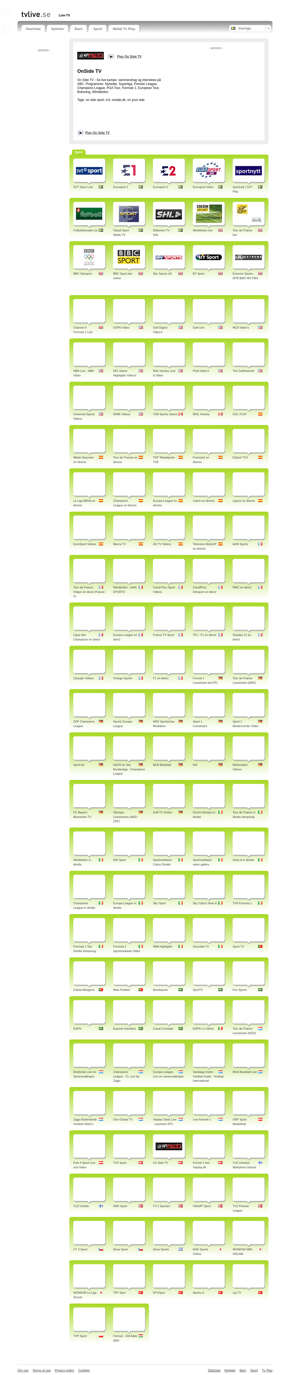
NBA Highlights (162, 946)
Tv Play (267, 1370)
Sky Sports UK (162, 273)
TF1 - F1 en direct (204, 634)
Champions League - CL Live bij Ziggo (126, 1076)
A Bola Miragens (84, 989)
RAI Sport (119, 860)
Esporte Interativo (124, 1028)
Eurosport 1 (120, 187)
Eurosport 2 (160, 187)
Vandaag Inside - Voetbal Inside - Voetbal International (208, 1076)
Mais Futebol (121, 989)
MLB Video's (241, 327)
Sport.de (78, 764)
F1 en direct (160, 678)
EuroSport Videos (84, 544)
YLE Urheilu (81, 1206)
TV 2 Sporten (161, 1206)
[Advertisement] (84, 5)
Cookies (83, 1370)
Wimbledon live (203, 230)
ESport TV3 (240, 457)
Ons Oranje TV (123, 1119)
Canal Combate (163, 1028)
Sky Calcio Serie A (205, 903)
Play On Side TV (97, 133)
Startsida (33, 29)
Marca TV (119, 544)
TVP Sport (80, 1336)
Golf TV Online (162, 812)
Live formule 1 (202, 1119)
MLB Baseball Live (245, 1071)
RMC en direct (242, 587)
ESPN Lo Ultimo (203, 1028)
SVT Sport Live (83, 187)
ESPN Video (121, 327)
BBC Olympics (82, 273)
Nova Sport (120, 1249)
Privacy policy (64, 1370)
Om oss (23, 1370)
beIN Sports (240, 544)
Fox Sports (240, 989)
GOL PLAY (240, 414)
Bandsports (160, 989)
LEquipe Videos (83, 678)
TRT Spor (119, 1292)
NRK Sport (120, 1206)
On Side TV (160, 1162)
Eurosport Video (203, 187)
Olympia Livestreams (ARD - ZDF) (126, 817)
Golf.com (198, 327)
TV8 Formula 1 (242, 903)
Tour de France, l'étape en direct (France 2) (89, 592)
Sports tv (198, 1292)
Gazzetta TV (201, 946)
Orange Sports (122, 678)
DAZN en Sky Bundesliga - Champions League (129, 769)
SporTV (198, 989)
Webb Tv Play (124, 29)
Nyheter (57, 29)
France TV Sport (163, 634)
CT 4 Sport (80, 1249)
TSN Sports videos (165, 414)
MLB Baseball (162, 764)
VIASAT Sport (202, 1206)
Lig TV (237, 1292)
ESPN (77, 1028)
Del (195, 764)
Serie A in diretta (243, 860)
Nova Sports (161, 1249)
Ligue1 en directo (244, 500)
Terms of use (41, 1370)
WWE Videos (121, 414)
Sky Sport (159, 903)
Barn (79, 29)
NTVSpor (159, 1292)
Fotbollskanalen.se (85, 230)
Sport (97, 29)
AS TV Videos (162, 544)
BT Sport (198, 273)
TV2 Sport (119, 1162)
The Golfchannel (243, 370)
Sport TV (238, 946)
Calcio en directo (204, 500)
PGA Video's (201, 370)
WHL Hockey (201, 414)
